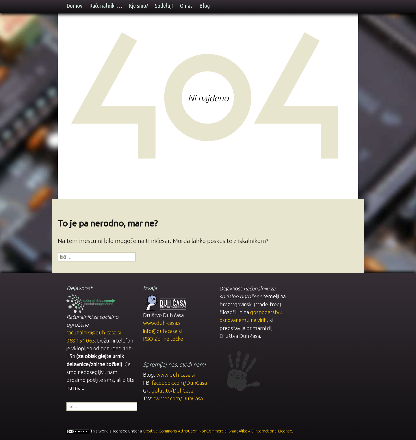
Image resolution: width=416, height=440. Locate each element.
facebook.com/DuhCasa (179, 383)
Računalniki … (105, 5)
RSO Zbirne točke (163, 339)
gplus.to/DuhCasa (172, 390)
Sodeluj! (164, 5)
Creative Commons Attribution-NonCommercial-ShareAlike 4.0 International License (217, 431)
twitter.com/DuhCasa (178, 398)
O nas (186, 5)
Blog (204, 5)
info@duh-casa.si (162, 331)
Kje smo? (138, 5)
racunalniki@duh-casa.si (93, 332)
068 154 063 (80, 340)
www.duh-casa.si (162, 323)
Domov (74, 5)
